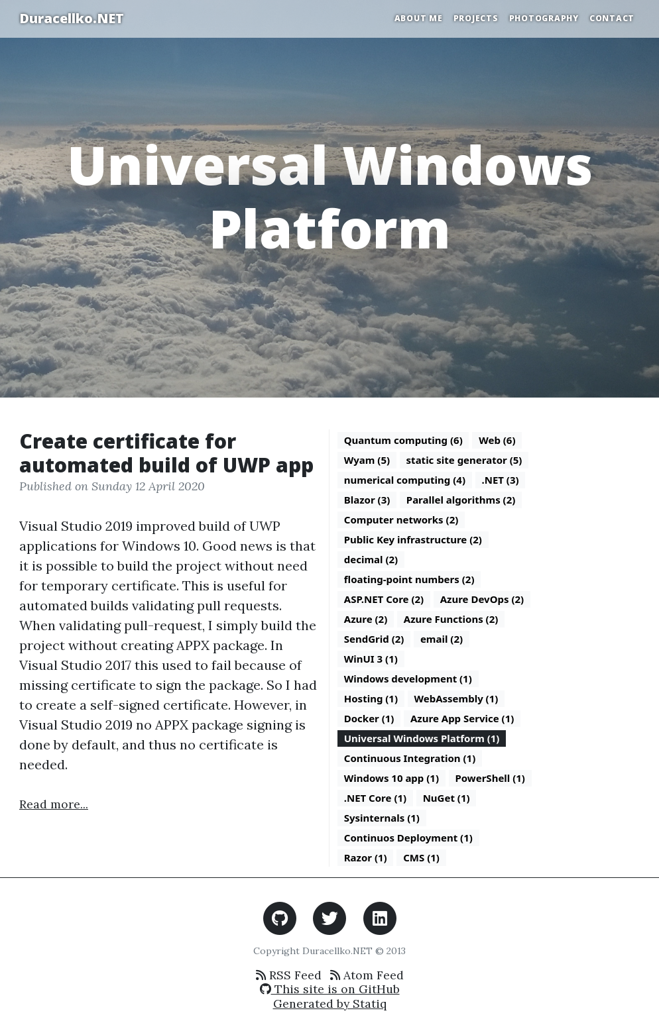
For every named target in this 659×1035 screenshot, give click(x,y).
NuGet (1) (446, 797)
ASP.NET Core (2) (384, 599)
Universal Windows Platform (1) (422, 738)
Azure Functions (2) (451, 619)
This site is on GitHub (330, 989)
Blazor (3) (367, 499)
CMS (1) (421, 857)
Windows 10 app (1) (391, 778)
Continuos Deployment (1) (408, 837)
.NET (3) (499, 479)
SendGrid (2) (374, 638)
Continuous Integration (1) (410, 758)
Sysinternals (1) (382, 817)
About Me (418, 18)
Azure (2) (366, 619)
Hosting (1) (371, 698)
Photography (544, 18)
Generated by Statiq (330, 1003)
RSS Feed (289, 975)
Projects (476, 18)
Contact (611, 18)
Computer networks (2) (401, 519)
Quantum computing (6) (403, 440)
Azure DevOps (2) (482, 599)
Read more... (53, 804)
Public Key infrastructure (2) (413, 539)
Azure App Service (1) (462, 718)
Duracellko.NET (71, 18)
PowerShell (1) (489, 778)
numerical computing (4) (404, 479)
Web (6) (497, 440)
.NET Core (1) (375, 797)
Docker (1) (369, 718)
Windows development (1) (408, 678)
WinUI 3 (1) (371, 658)
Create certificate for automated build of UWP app (166, 452)
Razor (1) (365, 857)
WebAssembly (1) (456, 698)
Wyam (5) (367, 459)
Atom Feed (367, 975)
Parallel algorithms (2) (461, 499)
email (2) (441, 638)
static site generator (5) (464, 459)
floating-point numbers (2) (409, 579)
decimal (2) (371, 559)
